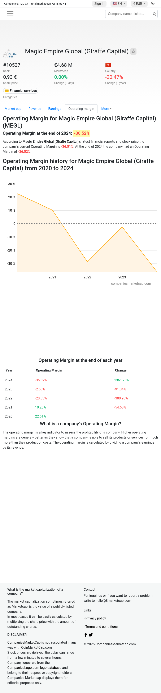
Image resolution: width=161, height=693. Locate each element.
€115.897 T (59, 3)
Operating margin (81, 109)
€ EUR (138, 4)
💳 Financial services (21, 91)
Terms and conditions (101, 627)
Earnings (54, 109)
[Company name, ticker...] (131, 14)
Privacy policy (95, 618)
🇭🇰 (108, 65)
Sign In (99, 4)
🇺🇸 (118, 4)
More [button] (105, 109)
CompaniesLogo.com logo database (34, 668)
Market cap (13, 109)
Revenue (35, 109)
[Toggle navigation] (10, 14)
